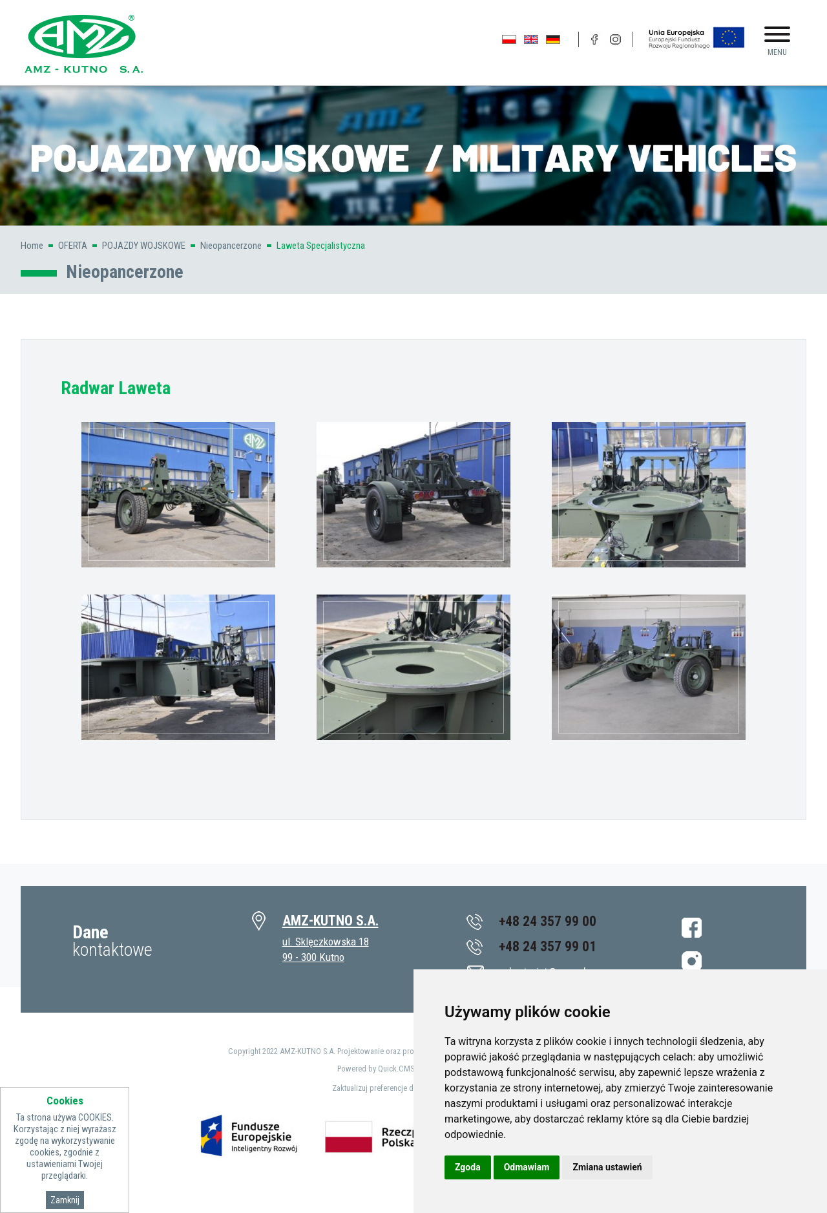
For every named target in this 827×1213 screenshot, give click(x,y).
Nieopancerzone (231, 245)
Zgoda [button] (468, 1167)
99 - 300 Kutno (313, 957)
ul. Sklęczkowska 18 (325, 941)
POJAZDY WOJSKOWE (143, 245)
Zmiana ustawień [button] (607, 1167)
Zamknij (64, 1200)
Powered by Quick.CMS (375, 1068)
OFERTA (72, 245)
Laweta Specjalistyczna (321, 245)
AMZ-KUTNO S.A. (330, 920)
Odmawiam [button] (527, 1167)
